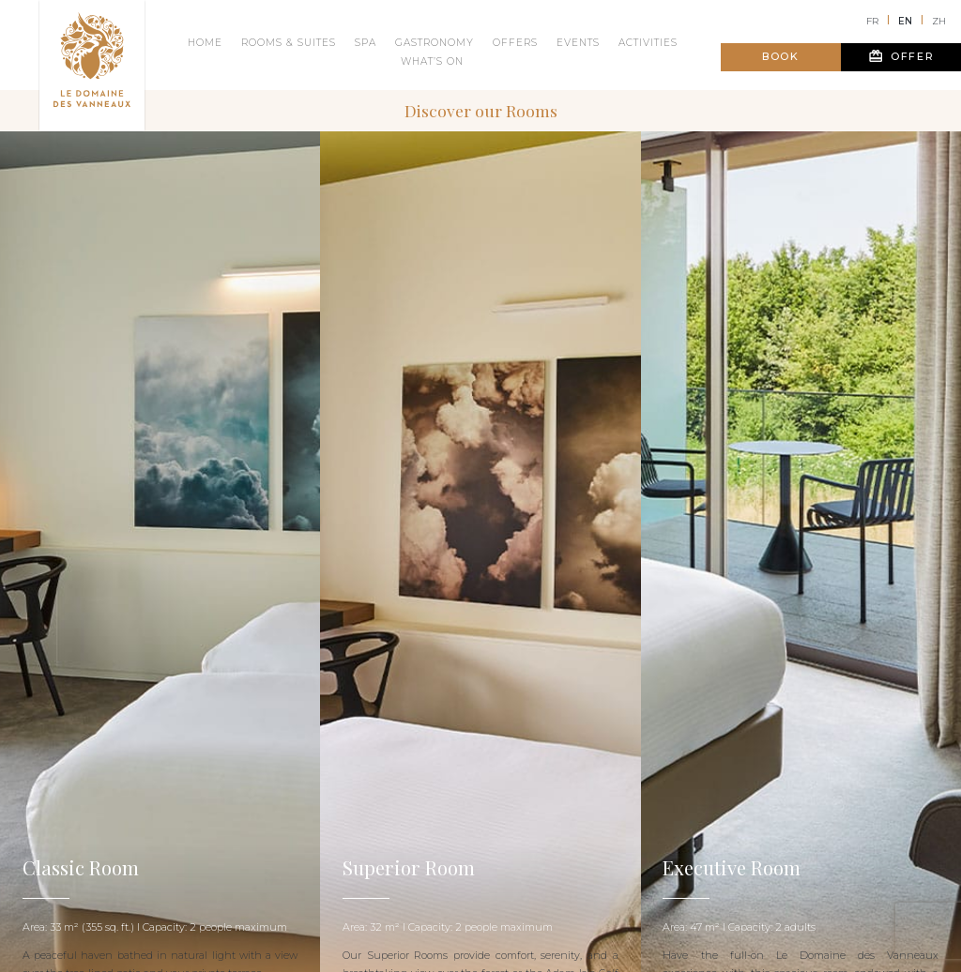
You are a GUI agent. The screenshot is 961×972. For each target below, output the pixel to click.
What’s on (432, 61)
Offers (515, 43)
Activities (648, 43)
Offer (901, 56)
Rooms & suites (288, 43)
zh (939, 21)
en (905, 21)
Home (205, 43)
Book (780, 56)
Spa (365, 43)
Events (578, 43)
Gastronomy (434, 43)
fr (872, 21)
